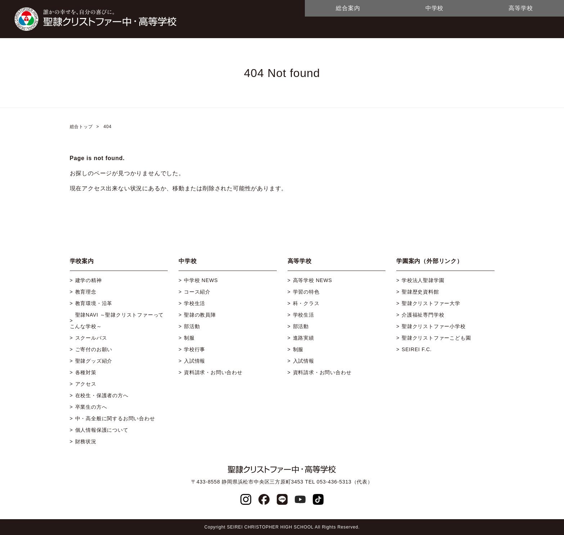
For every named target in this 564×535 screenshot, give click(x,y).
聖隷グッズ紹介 (94, 361)
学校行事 (194, 349)
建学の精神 (88, 280)
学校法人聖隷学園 (423, 280)
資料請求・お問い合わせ (213, 372)
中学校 (434, 8)
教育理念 (85, 292)
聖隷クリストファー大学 (431, 303)
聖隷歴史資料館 (420, 292)
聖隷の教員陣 (200, 315)
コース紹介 (197, 292)
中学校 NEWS (201, 280)
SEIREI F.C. (417, 349)
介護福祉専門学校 (423, 315)
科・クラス (306, 303)
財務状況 (85, 441)
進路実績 (303, 338)
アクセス (85, 384)
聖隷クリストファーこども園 (436, 338)
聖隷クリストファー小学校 (434, 326)
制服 (189, 338)
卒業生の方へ (91, 407)
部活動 (192, 326)
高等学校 (521, 8)
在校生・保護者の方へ (101, 395)
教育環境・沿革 (94, 303)
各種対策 (85, 372)
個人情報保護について (101, 430)
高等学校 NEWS (312, 280)
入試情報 (194, 361)
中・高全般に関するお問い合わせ (115, 418)
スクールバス (91, 338)
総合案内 (348, 8)
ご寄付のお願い (94, 349)
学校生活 (194, 303)
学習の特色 (306, 292)
